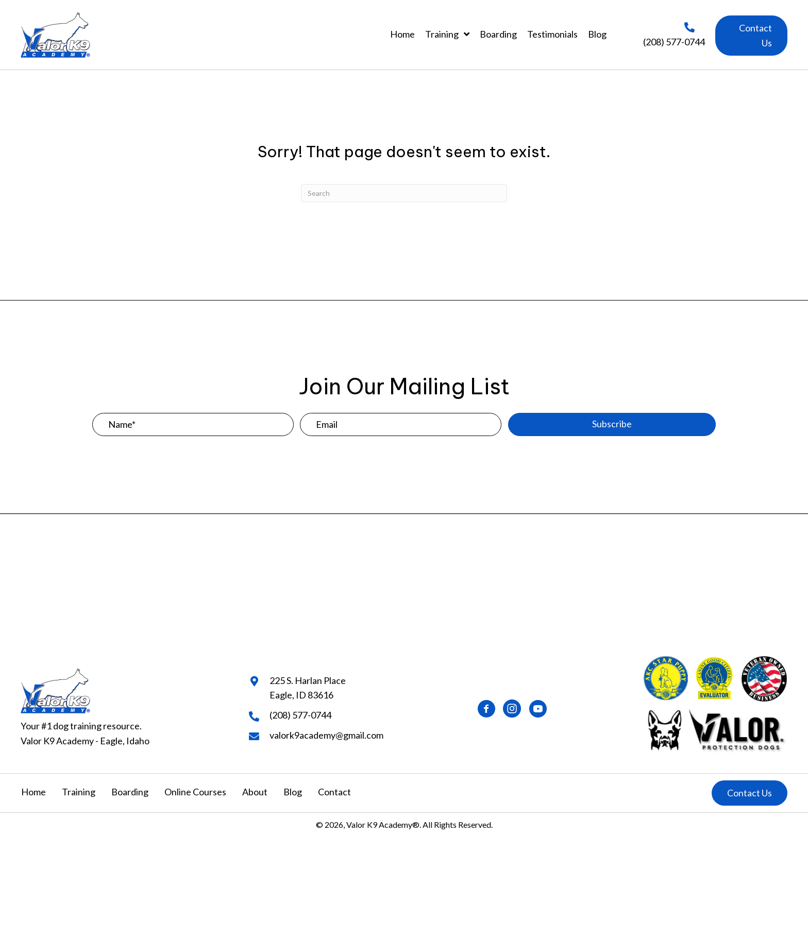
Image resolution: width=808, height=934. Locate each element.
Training (78, 791)
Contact (334, 791)
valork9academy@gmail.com (326, 735)
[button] (751, 35)
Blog (292, 791)
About (254, 791)
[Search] (404, 193)
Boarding (129, 791)
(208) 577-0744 (674, 41)
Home (33, 791)
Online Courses (195, 791)
